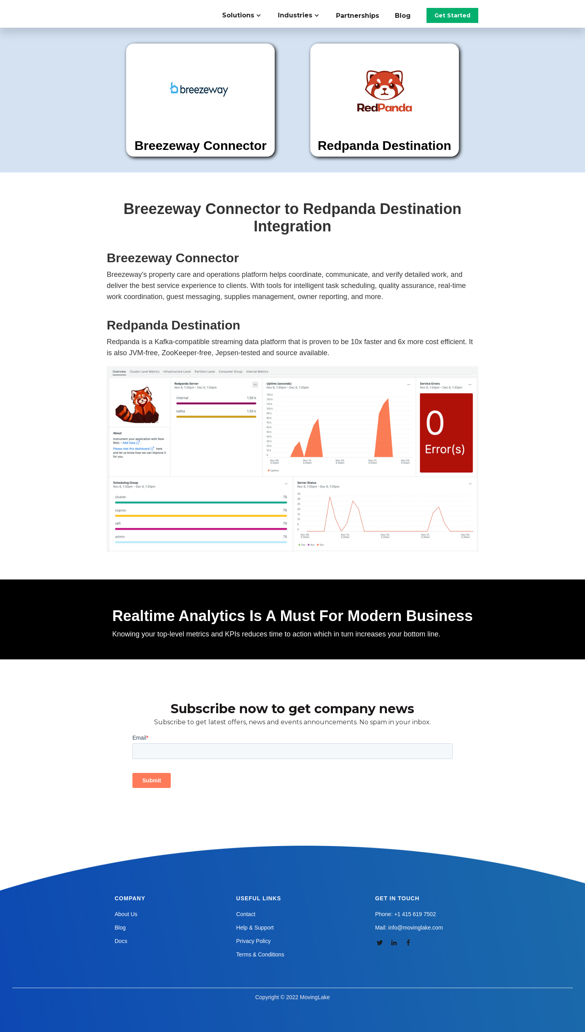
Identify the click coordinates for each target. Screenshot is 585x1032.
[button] (246, 15)
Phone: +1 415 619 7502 (405, 914)
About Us (126, 914)
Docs (121, 941)
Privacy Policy (253, 941)
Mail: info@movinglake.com (409, 927)
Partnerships (357, 15)
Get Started (452, 15)
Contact (245, 914)
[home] (152, 8)
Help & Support (255, 927)
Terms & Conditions (260, 954)
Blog (403, 15)
